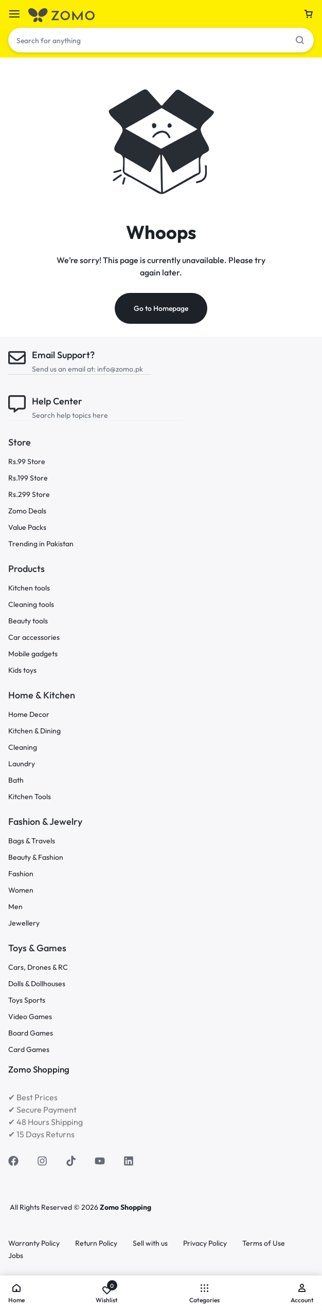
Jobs (15, 1255)
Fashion (20, 874)
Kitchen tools (29, 588)
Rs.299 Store (29, 494)
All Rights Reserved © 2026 (55, 1207)
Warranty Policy (34, 1243)
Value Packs (27, 527)
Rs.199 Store (28, 478)
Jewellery (24, 923)
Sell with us (150, 1243)
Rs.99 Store (26, 461)
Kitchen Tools (29, 796)
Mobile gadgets (33, 654)
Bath (16, 780)
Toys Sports (26, 1000)
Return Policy (96, 1243)
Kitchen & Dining (34, 731)
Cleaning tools (31, 604)
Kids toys (22, 670)
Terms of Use (263, 1243)
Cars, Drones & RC (38, 967)
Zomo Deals (27, 511)
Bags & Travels (31, 841)
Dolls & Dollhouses (36, 984)
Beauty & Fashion (35, 857)
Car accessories (34, 637)
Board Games (30, 1033)
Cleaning (22, 747)
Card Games (28, 1049)
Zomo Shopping (125, 1207)
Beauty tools (28, 621)
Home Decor (28, 714)
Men (15, 906)
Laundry (21, 764)
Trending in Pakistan (41, 544)
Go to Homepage (161, 308)
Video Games (30, 1016)
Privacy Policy (205, 1243)
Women (20, 890)
